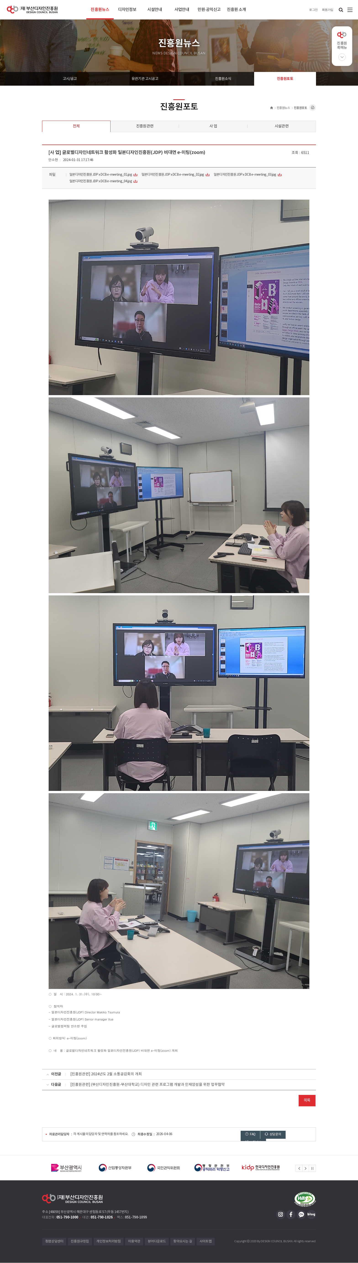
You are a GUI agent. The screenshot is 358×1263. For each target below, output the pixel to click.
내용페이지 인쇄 (312, 107)
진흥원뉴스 (100, 9)
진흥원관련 (144, 126)
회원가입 (327, 9)
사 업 (213, 126)
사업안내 (181, 9)
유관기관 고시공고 (145, 79)
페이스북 (290, 1214)
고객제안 (298, 1135)
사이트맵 (350, 9)
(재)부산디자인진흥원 (32, 9)
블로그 (311, 1214)
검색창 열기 (340, 9)
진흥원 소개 (236, 9)
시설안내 (154, 9)
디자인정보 (127, 9)
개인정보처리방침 (109, 1242)
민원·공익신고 (209, 9)
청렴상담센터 (54, 1242)
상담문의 (273, 1135)
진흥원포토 (285, 79)
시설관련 (282, 126)
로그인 (313, 9)
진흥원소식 (223, 79)
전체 (76, 126)
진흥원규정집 (80, 1242)
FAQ (250, 1135)
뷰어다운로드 (157, 1242)
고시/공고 (70, 79)
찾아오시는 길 (183, 1242)
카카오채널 (301, 1214)
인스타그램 (280, 1214)
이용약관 (134, 1242)
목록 (307, 1101)
